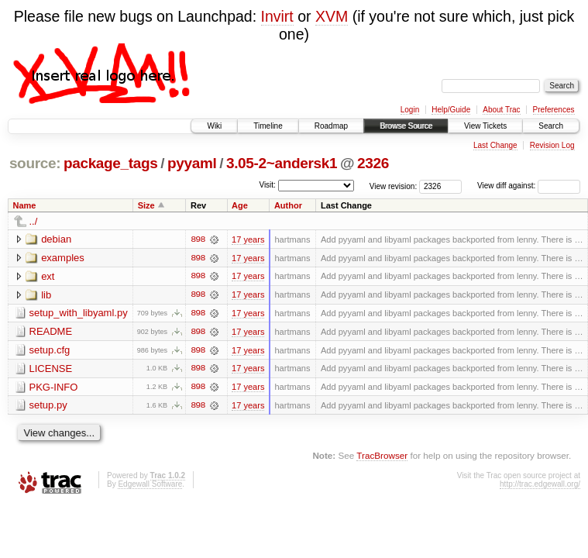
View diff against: (528, 185)
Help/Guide (451, 109)
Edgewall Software (150, 485)
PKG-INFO (53, 388)
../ (33, 221)
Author (288, 205)
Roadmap (331, 126)
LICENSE (51, 369)
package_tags (111, 163)
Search (550, 126)
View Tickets (485, 126)
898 (198, 239)
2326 (373, 163)
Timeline (267, 126)
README (51, 332)
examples (62, 258)
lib (46, 295)
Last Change (495, 145)
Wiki (214, 126)
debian (56, 239)
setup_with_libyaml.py (78, 313)
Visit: (267, 185)
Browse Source (406, 126)
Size (146, 205)
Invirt (277, 16)
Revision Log (552, 145)
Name (24, 205)
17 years (248, 239)
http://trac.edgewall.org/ (540, 485)
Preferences (554, 109)
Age (240, 205)
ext (47, 276)
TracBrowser (381, 457)
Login (410, 109)
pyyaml (191, 163)
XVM (331, 16)
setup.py (48, 406)
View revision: (394, 185)
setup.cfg (49, 350)
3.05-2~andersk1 (281, 163)
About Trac (501, 109)
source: (34, 163)
